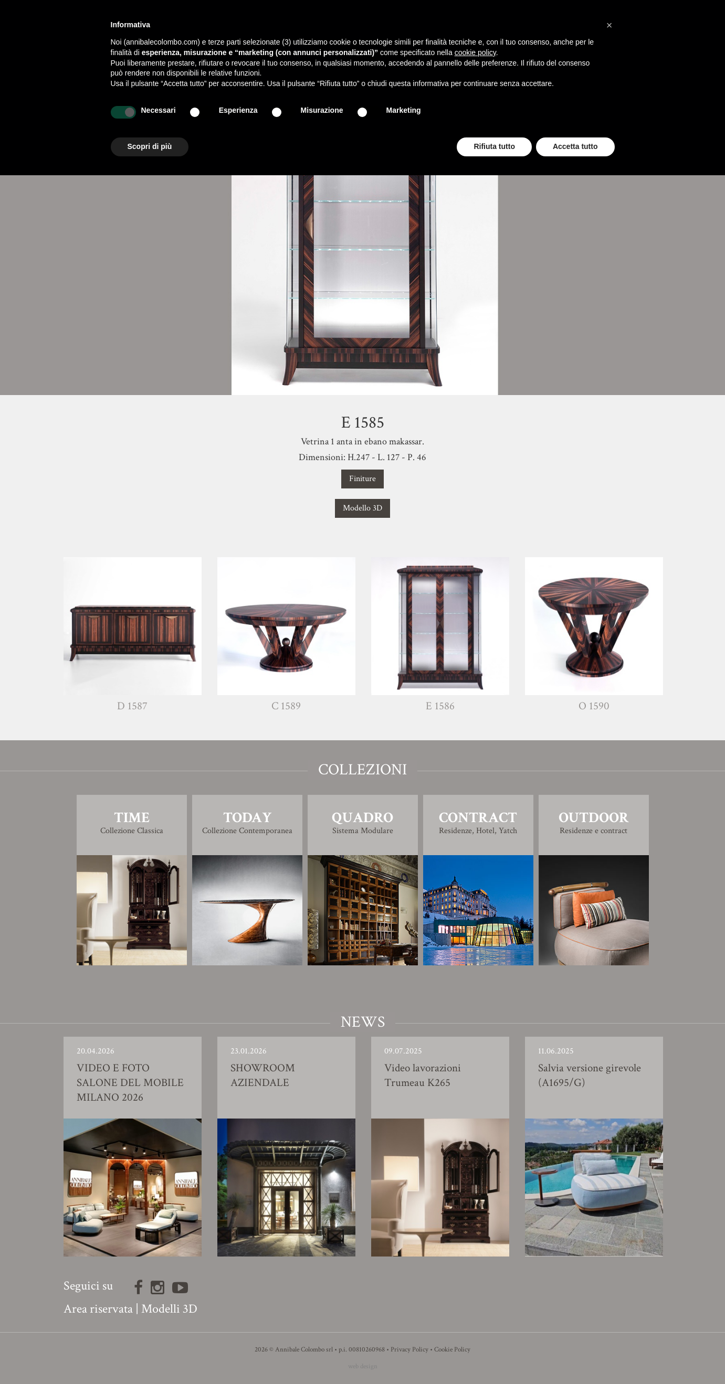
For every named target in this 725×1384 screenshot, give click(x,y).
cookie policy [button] (475, 52)
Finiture (362, 478)
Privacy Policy (409, 1349)
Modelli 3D (169, 1309)
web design (362, 1366)
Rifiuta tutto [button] (494, 146)
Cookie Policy (452, 1349)
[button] (609, 25)
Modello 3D (362, 508)
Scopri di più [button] (150, 146)
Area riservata (98, 1309)
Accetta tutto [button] (575, 146)
